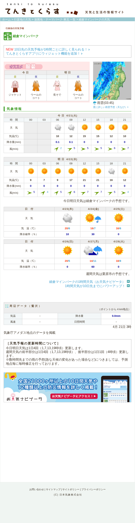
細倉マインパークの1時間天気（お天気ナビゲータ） (87, 281)
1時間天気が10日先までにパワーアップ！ (95, 286)
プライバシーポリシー (93, 489)
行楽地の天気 (22, 19)
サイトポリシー (70, 489)
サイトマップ (53, 489)
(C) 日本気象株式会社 (68, 494)
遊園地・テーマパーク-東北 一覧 (55, 19)
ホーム (6, 19)
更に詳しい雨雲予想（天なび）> (111, 107)
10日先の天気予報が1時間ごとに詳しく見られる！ (48, 49)
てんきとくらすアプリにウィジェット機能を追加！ (44, 53)
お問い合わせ (36, 489)
